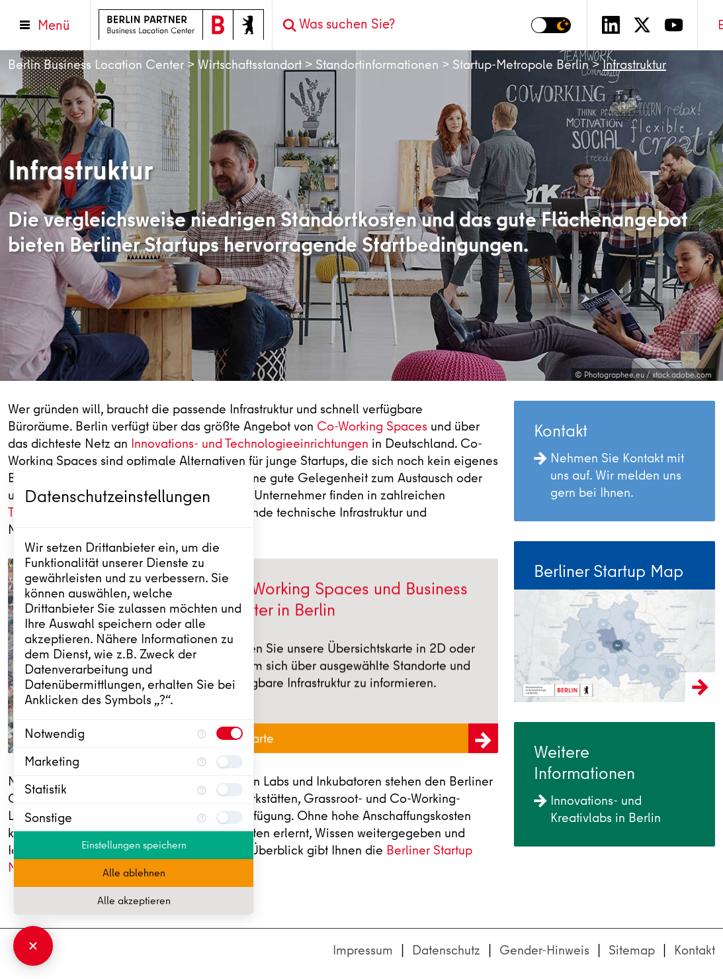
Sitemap (632, 950)
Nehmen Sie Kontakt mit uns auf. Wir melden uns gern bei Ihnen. (609, 475)
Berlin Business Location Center (96, 64)
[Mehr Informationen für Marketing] (202, 761)
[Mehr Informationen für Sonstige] (202, 817)
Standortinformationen (377, 64)
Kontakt (694, 950)
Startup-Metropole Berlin (520, 64)
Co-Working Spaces (372, 426)
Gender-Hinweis (544, 950)
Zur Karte (361, 741)
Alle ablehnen (134, 873)
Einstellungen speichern (134, 845)
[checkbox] (229, 733)
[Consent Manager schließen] (33, 946)
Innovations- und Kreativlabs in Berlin (597, 809)
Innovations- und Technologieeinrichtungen (249, 443)
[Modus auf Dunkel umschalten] (551, 25)
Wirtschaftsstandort (250, 64)
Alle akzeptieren (134, 900)
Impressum (363, 950)
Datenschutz (446, 950)
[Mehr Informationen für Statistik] (202, 789)
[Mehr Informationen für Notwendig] (202, 733)
